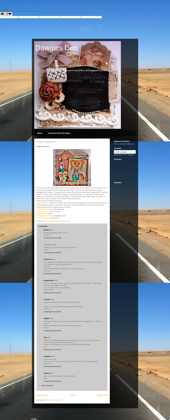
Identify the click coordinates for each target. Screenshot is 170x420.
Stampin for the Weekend (45, 216)
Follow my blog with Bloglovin (124, 144)
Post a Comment (47, 385)
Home (39, 133)
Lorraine (47, 299)
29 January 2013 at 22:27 (52, 349)
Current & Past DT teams (59, 133)
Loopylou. (47, 356)
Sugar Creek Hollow (43, 211)
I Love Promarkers (43, 218)
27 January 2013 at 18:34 (52, 252)
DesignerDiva (48, 280)
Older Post (102, 395)
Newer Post (42, 395)
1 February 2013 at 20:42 (52, 381)
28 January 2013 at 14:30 (52, 274)
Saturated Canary (43, 203)
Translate (128, 155)
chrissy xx (47, 259)
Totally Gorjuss (42, 214)
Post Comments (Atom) (54, 400)
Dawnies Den (56, 48)
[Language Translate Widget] (125, 152)
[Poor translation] (8, 14)
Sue (45, 337)
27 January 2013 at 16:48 (52, 238)
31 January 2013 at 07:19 (52, 366)
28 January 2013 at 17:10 (52, 293)
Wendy (46, 230)
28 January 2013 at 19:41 (52, 312)
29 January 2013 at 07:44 (52, 331)
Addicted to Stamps (43, 209)
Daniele (46, 373)
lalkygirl (46, 318)
